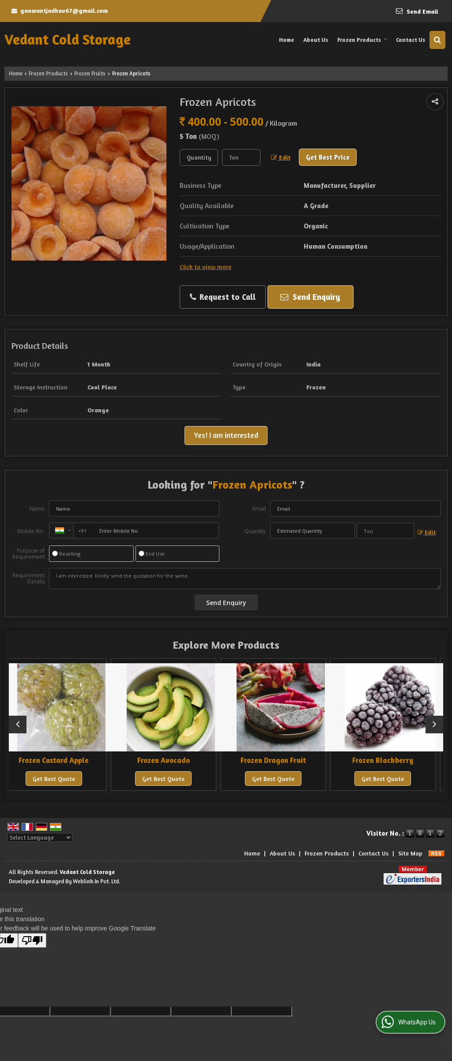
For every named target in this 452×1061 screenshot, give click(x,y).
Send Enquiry (310, 297)
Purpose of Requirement (28, 554)
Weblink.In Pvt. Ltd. (96, 881)
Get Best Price (328, 157)
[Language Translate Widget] (40, 837)
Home (286, 39)
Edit (280, 157)
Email (259, 508)
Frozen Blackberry (390, 760)
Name (37, 508)
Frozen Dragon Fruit (280, 760)
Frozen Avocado (171, 760)
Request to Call (223, 297)
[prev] (17, 724)
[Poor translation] (32, 940)
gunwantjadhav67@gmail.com (64, 10)
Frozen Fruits (89, 73)
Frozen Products (362, 39)
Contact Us (410, 39)
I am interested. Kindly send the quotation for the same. (245, 578)
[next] (434, 724)
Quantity (255, 531)
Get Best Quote (61, 778)
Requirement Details (28, 578)
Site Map (410, 853)
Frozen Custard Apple (61, 760)
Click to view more (205, 266)
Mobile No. (31, 531)
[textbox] (241, 157)
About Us (315, 39)
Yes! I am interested (226, 435)
